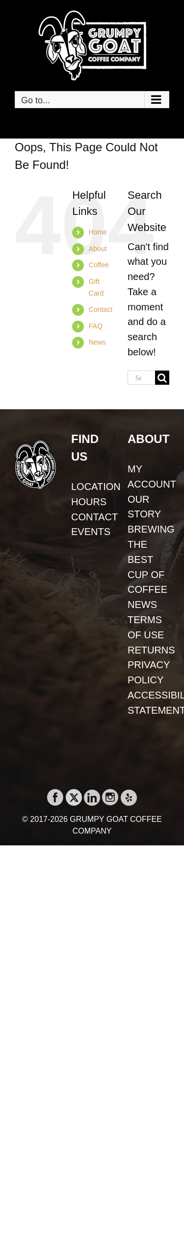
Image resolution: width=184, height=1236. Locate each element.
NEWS (142, 604)
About (98, 249)
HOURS (88, 501)
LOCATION (92, 486)
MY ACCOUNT (148, 477)
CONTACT (92, 517)
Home (98, 232)
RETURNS (148, 650)
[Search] (162, 378)
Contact (100, 309)
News (97, 342)
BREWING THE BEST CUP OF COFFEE (148, 559)
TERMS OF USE (146, 627)
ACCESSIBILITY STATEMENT (148, 703)
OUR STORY (144, 507)
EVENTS (90, 531)
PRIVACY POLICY (148, 672)
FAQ (96, 326)
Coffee (99, 265)
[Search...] (141, 378)
